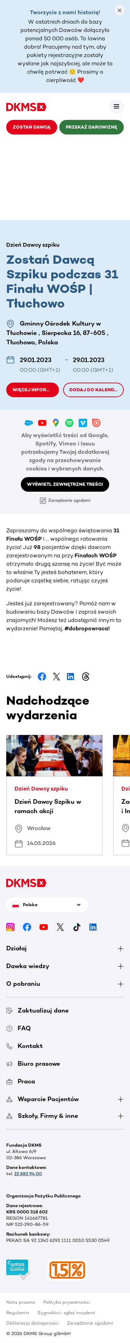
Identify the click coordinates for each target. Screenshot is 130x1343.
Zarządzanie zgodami (65, 501)
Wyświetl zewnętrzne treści (65, 484)
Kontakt (24, 1046)
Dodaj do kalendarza (96, 389)
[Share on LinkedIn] (71, 676)
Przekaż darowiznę (91, 127)
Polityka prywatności (66, 1302)
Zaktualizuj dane (37, 1010)
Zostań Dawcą (32, 127)
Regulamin (17, 1312)
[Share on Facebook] (42, 676)
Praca (20, 1081)
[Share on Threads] (85, 676)
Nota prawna (20, 1302)
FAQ (18, 1028)
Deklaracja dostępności (32, 1323)
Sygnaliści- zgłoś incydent (66, 1312)
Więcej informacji (35, 389)
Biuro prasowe (33, 1063)
